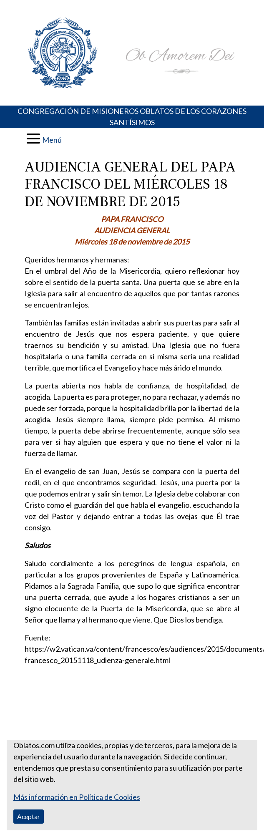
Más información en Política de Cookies (76, 797)
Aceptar (28, 816)
